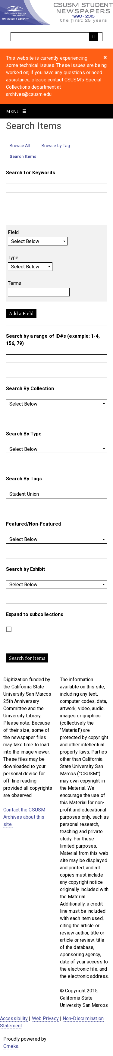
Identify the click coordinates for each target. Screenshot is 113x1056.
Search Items (23, 156)
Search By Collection (30, 388)
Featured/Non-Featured (33, 524)
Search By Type (24, 434)
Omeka (10, 1046)
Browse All (20, 145)
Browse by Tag (56, 145)
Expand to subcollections (34, 614)
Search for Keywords (30, 172)
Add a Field (21, 313)
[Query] (57, 36)
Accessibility (14, 1018)
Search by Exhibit (25, 569)
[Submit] (93, 36)
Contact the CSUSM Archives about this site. (24, 817)
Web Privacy (45, 1018)
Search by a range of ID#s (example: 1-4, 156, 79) (53, 339)
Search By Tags (24, 479)
